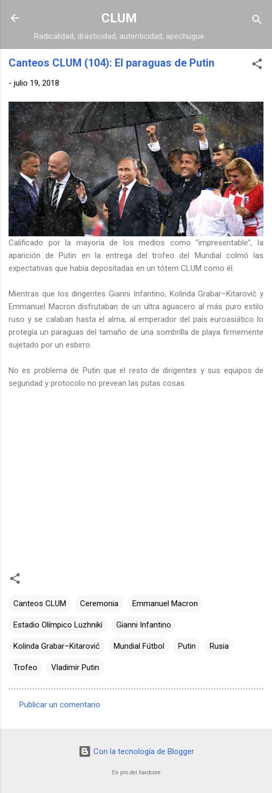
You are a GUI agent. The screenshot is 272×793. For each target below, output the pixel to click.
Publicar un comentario (59, 704)
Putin (187, 646)
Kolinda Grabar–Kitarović (56, 646)
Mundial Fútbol (139, 646)
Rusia (219, 646)
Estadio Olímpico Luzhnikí (57, 625)
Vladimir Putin (75, 667)
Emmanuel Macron (165, 603)
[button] (257, 65)
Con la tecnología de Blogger (136, 751)
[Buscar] (257, 21)
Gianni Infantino (143, 625)
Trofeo (25, 667)
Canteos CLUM (39, 603)
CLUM (119, 18)
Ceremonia (99, 603)
